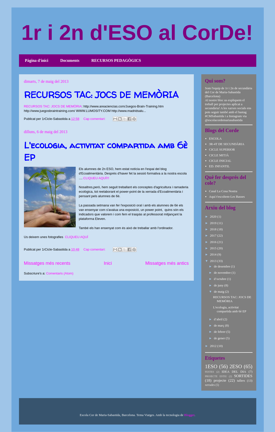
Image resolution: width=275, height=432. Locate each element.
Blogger (189, 415)
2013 (213, 261)
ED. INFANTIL (219, 166)
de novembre (223, 272)
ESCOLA (215, 138)
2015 (213, 248)
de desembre (222, 266)
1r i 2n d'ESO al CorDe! (137, 32)
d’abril (218, 319)
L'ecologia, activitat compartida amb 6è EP (229, 309)
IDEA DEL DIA (234, 371)
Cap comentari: (94, 119)
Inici (108, 263)
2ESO (236, 366)
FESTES (209, 371)
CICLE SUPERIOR (222, 149)
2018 (213, 229)
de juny (219, 285)
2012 (213, 346)
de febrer (220, 332)
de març (219, 325)
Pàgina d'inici (36, 60)
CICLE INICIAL (220, 161)
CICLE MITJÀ (219, 155)
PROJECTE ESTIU (216, 376)
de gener (220, 338)
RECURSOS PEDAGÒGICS (116, 60)
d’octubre (220, 279)
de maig (219, 291)
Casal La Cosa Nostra (223, 191)
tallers (241, 380)
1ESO (211, 366)
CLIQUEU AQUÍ (76, 237)
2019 (213, 223)
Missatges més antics (167, 263)
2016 (213, 242)
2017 (213, 235)
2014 (213, 254)
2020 (213, 216)
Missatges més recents (47, 263)
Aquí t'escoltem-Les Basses (227, 196)
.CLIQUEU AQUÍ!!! (95, 178)
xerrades (210, 385)
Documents (69, 60)
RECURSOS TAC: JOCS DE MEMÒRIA (101, 95)
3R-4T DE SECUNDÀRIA (226, 144)
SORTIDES (243, 376)
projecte (220, 380)
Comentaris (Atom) (59, 273)
